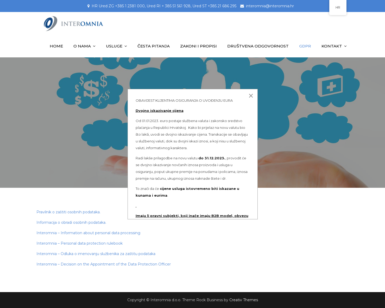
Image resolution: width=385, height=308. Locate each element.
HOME (56, 46)
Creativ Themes (243, 300)
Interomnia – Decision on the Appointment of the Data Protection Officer (103, 264)
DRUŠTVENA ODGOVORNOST (258, 46)
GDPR (305, 46)
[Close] (251, 96)
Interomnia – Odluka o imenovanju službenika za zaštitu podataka (95, 253)
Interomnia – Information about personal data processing (88, 233)
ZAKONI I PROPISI (198, 46)
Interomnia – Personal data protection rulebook (79, 243)
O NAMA (82, 46)
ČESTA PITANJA (153, 46)
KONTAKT (331, 46)
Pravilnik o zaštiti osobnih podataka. (68, 212)
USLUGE (114, 46)
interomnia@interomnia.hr (270, 6)
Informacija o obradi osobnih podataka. (71, 222)
